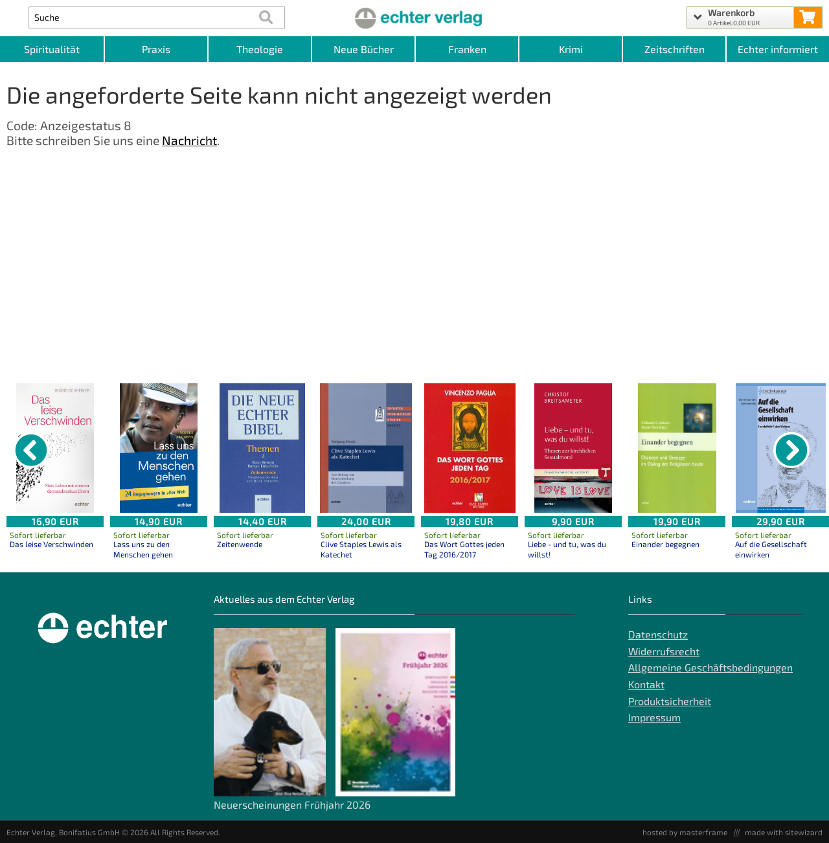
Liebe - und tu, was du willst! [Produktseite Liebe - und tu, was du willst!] (567, 549)
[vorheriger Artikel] (31, 450)
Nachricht (189, 140)
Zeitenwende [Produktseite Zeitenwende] (239, 543)
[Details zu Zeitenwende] (262, 448)
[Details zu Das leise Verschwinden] (55, 448)
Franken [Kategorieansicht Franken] (467, 49)
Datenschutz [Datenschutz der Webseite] (658, 634)
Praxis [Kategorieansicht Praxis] (156, 49)
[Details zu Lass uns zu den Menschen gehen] (158, 448)
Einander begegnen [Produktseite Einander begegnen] (665, 543)
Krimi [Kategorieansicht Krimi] (571, 49)
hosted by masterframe (684, 832)
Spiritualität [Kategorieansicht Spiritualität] (52, 49)
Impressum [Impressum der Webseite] (654, 717)
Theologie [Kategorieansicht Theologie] (259, 49)
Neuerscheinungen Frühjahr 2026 (292, 804)
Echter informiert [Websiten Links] (778, 49)
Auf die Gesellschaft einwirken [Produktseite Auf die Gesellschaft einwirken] (771, 549)
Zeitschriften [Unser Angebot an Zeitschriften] (674, 49)
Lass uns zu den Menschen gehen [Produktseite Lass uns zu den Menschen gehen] (143, 549)
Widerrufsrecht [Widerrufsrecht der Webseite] (663, 651)
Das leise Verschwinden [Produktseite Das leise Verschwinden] (51, 543)
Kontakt (646, 684)
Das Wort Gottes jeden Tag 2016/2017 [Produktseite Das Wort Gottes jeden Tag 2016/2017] (464, 549)
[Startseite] (414, 17)
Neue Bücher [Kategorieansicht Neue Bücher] (364, 49)
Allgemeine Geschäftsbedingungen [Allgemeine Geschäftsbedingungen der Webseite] (710, 667)
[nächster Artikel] (791, 450)
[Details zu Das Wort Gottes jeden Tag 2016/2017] (469, 448)
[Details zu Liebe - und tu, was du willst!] (573, 448)
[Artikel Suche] (143, 17)
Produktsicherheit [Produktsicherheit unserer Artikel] (669, 701)
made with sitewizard (784, 832)
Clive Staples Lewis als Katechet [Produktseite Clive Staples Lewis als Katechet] (361, 549)
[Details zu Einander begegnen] (676, 448)
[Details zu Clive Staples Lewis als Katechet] (365, 448)
